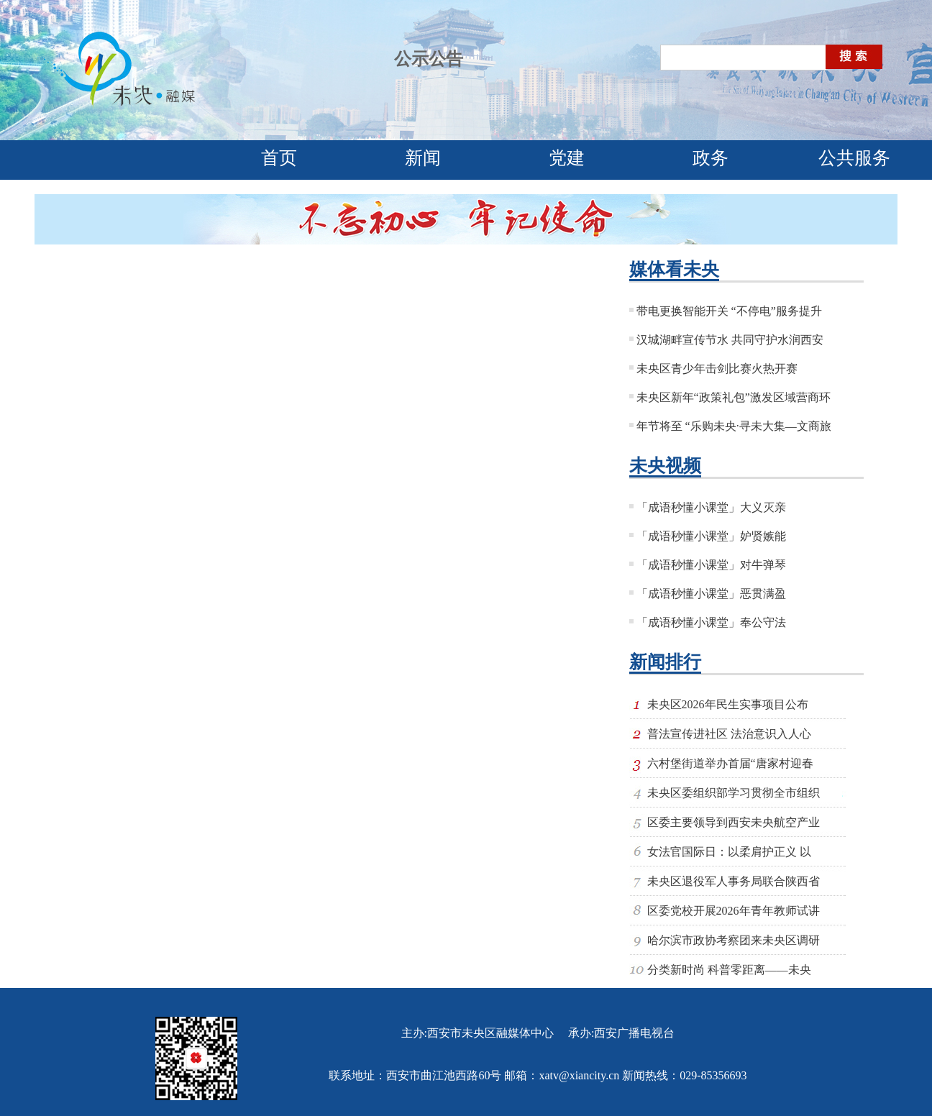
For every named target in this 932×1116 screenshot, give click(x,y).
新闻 (423, 158)
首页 (279, 158)
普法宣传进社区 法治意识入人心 (729, 734)
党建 (567, 158)
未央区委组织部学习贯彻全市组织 (733, 793)
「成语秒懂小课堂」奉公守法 (711, 622)
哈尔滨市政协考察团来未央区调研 (733, 940)
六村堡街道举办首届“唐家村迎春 (730, 763)
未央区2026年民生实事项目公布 (727, 704)
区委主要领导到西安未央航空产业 (733, 822)
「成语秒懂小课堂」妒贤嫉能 (711, 536)
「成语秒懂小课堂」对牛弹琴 (711, 565)
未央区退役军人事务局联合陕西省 (733, 881)
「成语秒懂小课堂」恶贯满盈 (711, 593)
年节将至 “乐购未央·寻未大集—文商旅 (733, 426)
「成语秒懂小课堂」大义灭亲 (711, 507)
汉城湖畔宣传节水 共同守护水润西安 (729, 340)
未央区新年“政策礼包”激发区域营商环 (733, 397)
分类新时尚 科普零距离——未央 (729, 970)
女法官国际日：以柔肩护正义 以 (729, 852)
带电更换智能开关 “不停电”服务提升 (729, 311)
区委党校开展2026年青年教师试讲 (733, 911)
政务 (710, 158)
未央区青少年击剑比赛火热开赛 (717, 368)
